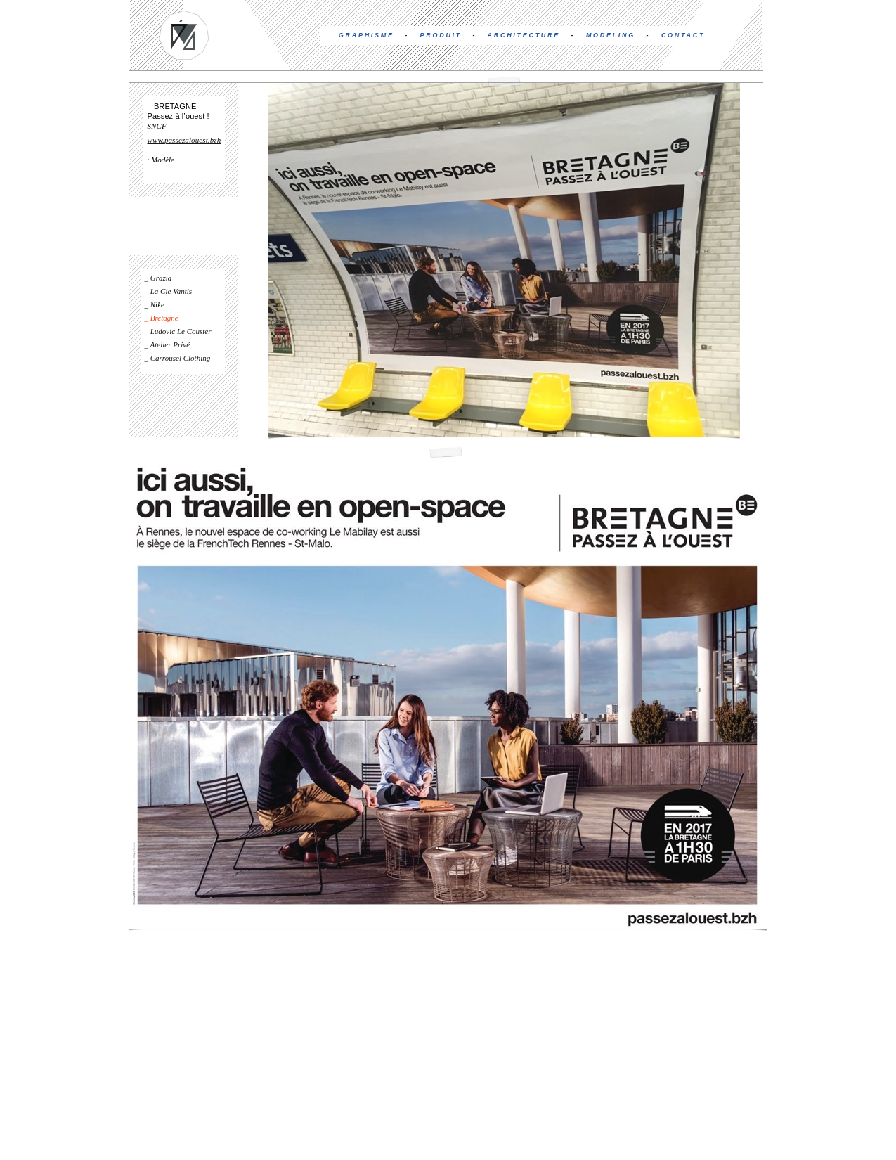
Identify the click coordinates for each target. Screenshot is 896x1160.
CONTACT (683, 35)
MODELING (610, 35)
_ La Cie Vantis (169, 291)
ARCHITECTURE (524, 35)
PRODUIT (441, 35)
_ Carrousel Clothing (178, 358)
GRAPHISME (366, 35)
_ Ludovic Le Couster (178, 331)
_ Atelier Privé (167, 344)
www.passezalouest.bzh (184, 140)
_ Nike (154, 304)
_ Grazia (158, 277)
